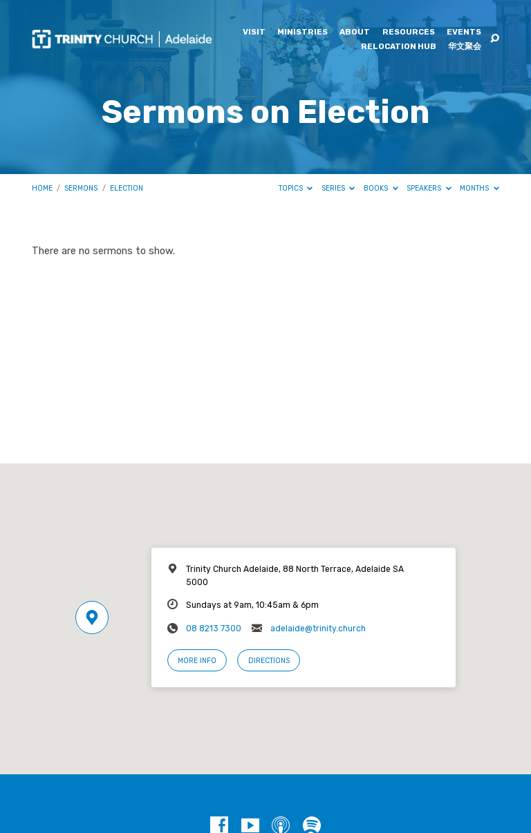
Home (42, 188)
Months (479, 188)
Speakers (429, 188)
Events (464, 32)
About (354, 32)
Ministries (302, 32)
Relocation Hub (398, 47)
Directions (269, 660)
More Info (197, 660)
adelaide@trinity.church (318, 628)
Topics (296, 188)
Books (381, 188)
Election (126, 188)
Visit (254, 32)
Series (338, 188)
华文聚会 (464, 47)
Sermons (80, 188)
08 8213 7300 (213, 628)
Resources (408, 32)
